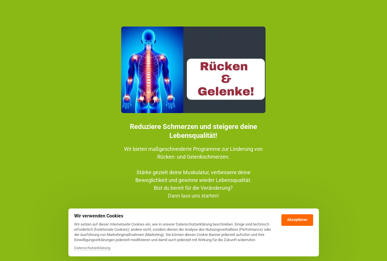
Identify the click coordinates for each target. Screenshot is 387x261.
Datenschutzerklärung (92, 248)
